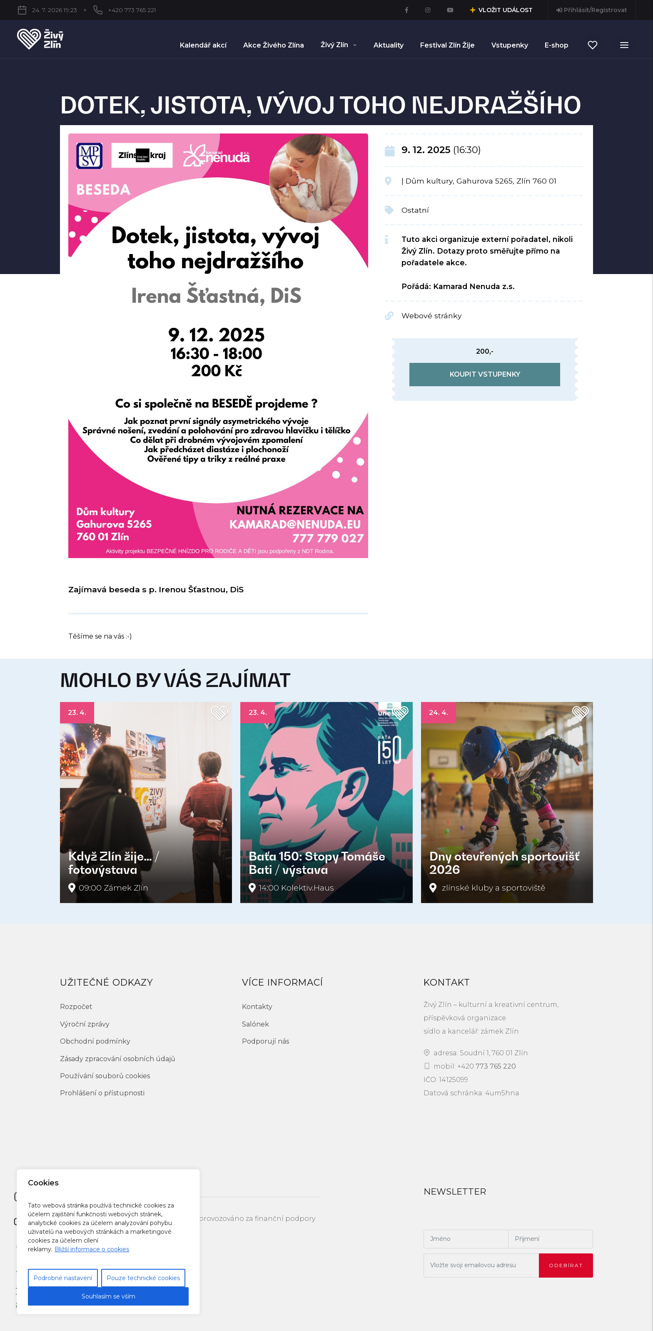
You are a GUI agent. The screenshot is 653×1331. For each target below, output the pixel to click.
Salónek (255, 1024)
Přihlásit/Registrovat (591, 10)
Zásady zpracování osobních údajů (117, 1059)
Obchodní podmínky (95, 1041)
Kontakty (257, 1007)
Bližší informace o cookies (92, 1249)
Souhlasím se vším (108, 1296)
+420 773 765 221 (87, 10)
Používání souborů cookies (105, 1076)
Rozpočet (76, 1007)
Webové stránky (431, 315)
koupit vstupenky (485, 374)
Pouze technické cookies (143, 1278)
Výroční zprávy (85, 1024)
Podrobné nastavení (62, 1278)
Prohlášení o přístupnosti (102, 1093)
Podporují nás (265, 1041)
